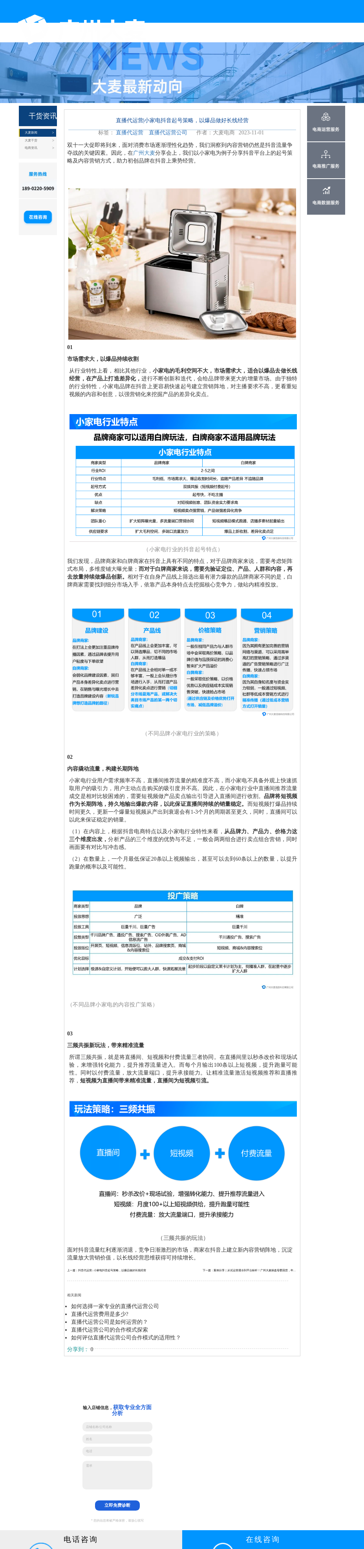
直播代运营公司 (168, 133)
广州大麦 (144, 153)
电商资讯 (31, 148)
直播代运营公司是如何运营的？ (109, 1322)
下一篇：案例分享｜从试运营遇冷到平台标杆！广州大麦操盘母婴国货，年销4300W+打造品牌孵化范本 (250, 1270)
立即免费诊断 (117, 1505)
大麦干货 (31, 140)
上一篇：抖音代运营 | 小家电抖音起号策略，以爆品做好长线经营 (106, 1270)
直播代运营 (129, 133)
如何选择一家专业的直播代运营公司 (115, 1306)
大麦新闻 (31, 132)
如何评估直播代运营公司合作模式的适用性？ (126, 1338)
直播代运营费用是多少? (99, 1314)
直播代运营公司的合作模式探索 (109, 1330)
